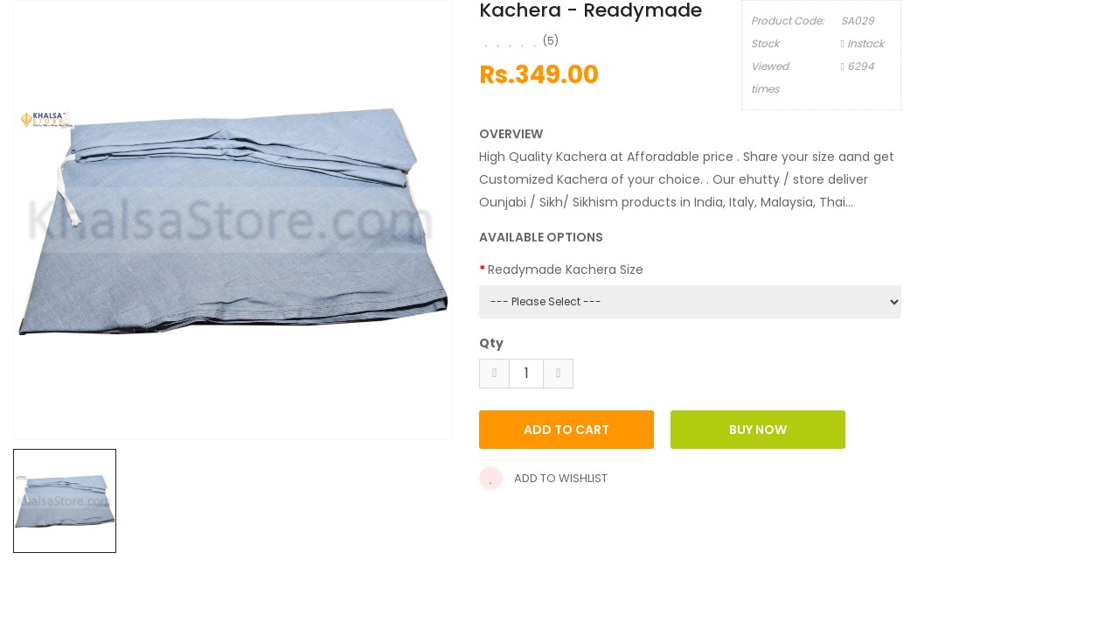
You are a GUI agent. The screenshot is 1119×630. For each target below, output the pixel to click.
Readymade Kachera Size (565, 269)
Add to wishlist (543, 478)
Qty (491, 343)
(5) (551, 40)
